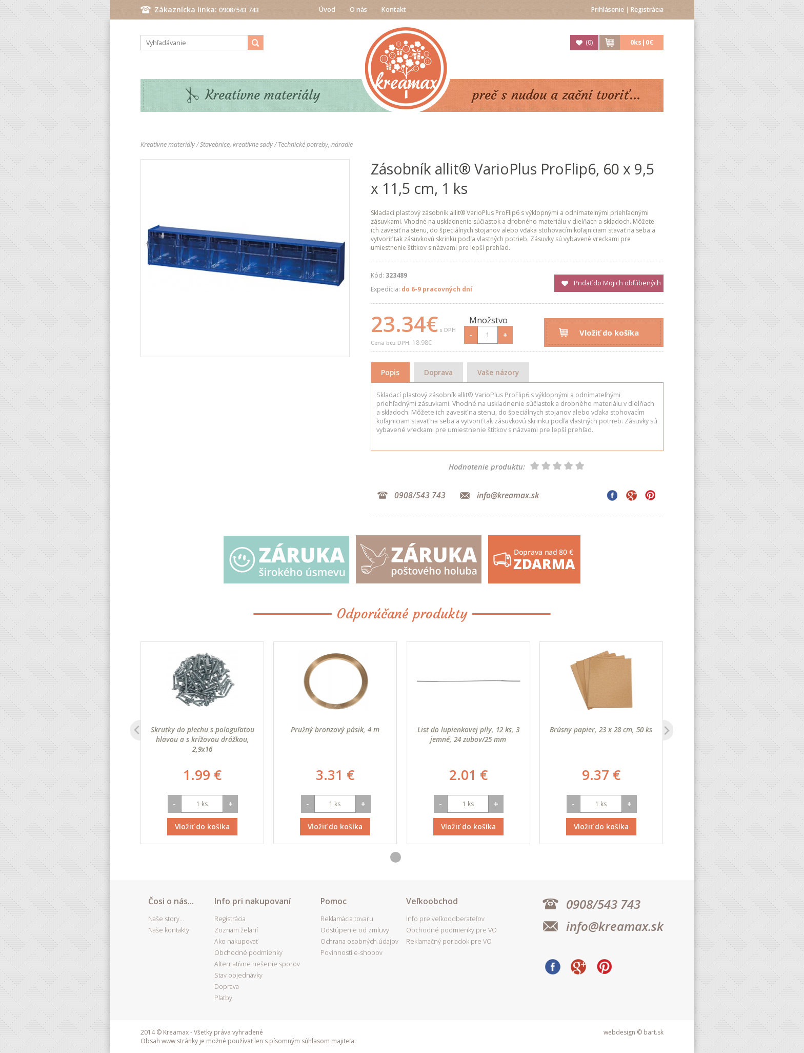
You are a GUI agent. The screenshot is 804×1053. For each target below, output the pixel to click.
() (589, 42)
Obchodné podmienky (248, 952)
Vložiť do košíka (609, 332)
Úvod (327, 9)
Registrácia (647, 9)
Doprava (438, 372)
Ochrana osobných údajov (359, 941)
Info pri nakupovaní (252, 901)
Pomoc (333, 901)
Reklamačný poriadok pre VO (449, 941)
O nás (358, 9)
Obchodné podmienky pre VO (451, 930)
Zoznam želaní (236, 930)
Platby (223, 997)
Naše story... (166, 918)
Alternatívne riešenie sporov (257, 964)
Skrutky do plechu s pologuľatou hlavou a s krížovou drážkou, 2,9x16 (202, 739)
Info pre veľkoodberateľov (445, 918)
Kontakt (393, 9)
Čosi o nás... (171, 901)
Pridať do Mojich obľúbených (617, 283)
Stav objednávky (238, 975)
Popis (390, 372)
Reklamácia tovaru (346, 918)
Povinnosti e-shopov (351, 952)
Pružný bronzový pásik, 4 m (335, 729)
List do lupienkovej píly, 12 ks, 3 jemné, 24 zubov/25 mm (468, 734)
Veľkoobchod (432, 901)
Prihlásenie (607, 9)
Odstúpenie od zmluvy (354, 930)
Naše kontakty (168, 930)
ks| (641, 42)
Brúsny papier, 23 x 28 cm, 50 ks (601, 729)
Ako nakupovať (236, 941)
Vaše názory (498, 372)
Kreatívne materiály (263, 95)
